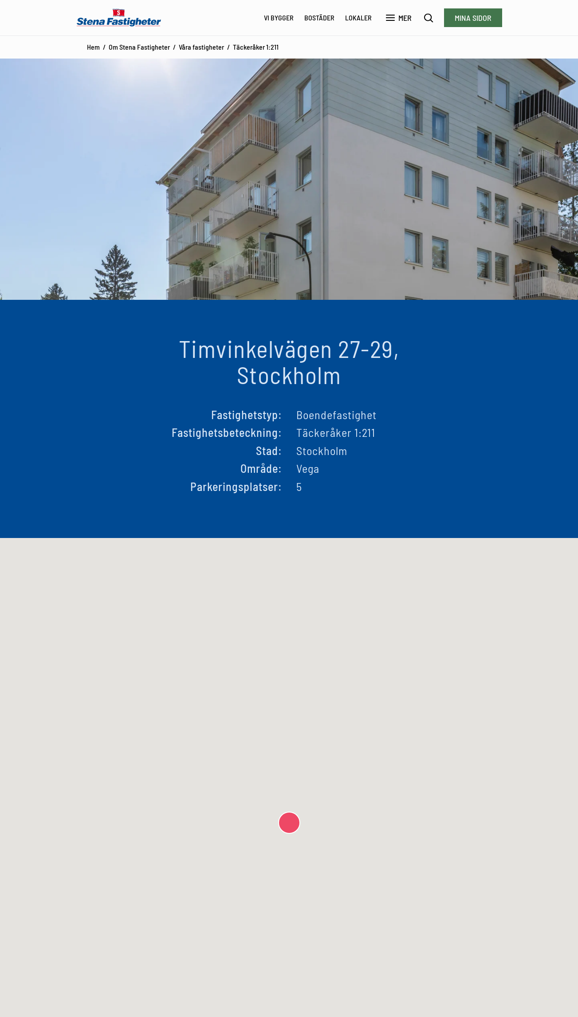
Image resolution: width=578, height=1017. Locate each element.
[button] (289, 823)
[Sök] (428, 18)
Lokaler (358, 17)
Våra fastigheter (201, 47)
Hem (93, 47)
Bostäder (319, 17)
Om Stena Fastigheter (139, 47)
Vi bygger (279, 17)
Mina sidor (473, 18)
